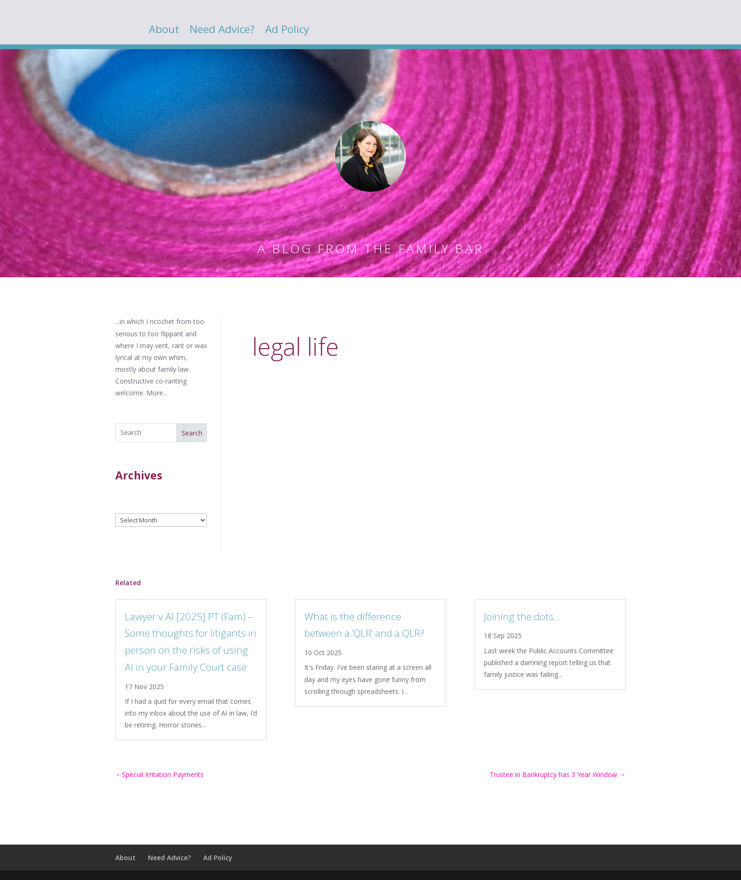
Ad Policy (287, 31)
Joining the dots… (522, 616)
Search (191, 432)
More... (156, 392)
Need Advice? (222, 31)
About (164, 31)
